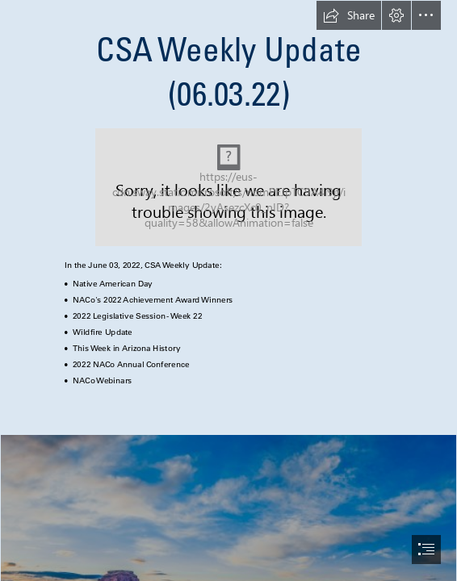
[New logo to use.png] (228, 187)
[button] (349, 15)
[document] (228, 290)
